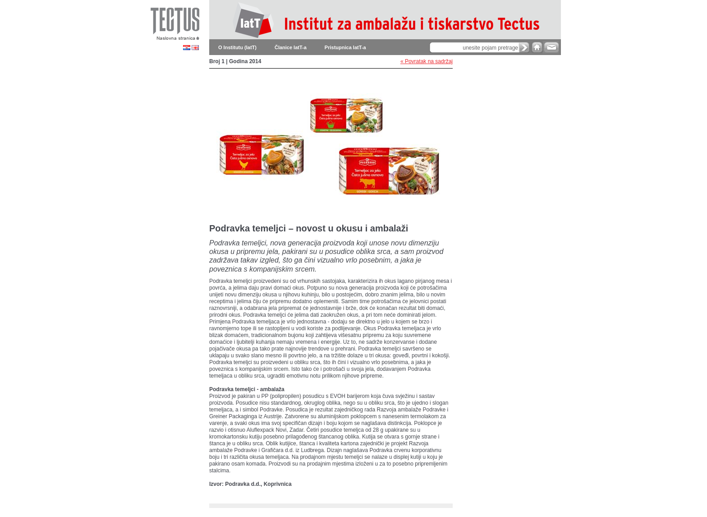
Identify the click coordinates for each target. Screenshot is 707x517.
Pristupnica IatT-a (345, 47)
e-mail (551, 47)
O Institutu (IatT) (237, 47)
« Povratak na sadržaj (426, 61)
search (524, 47)
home (537, 47)
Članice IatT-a (291, 47)
